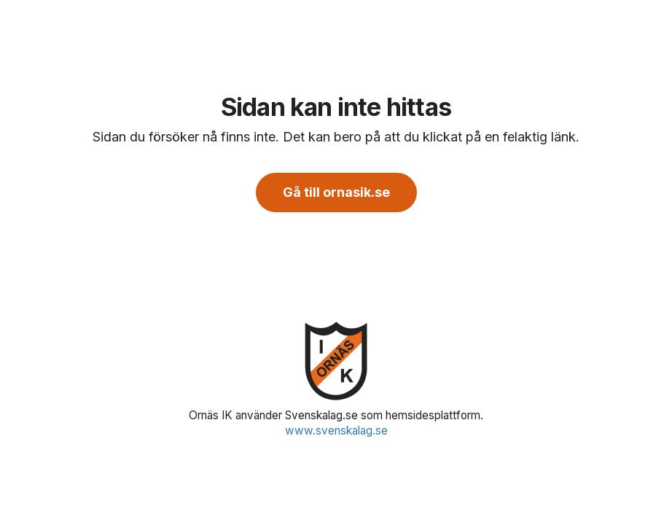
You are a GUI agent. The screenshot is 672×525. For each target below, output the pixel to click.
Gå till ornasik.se (336, 192)
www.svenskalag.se (336, 431)
